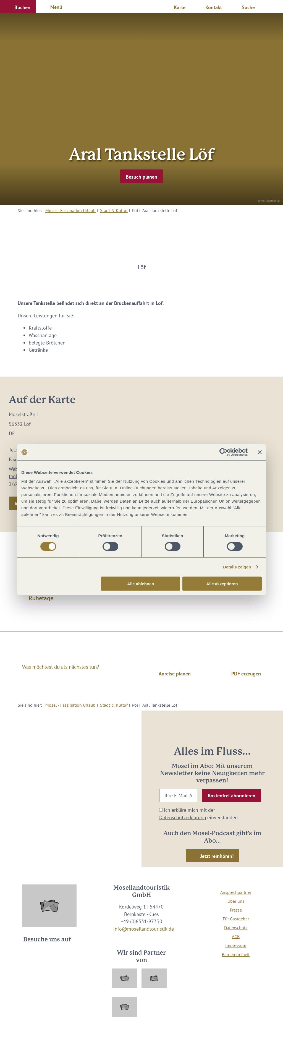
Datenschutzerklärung (182, 817)
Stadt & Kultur (114, 210)
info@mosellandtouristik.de (143, 929)
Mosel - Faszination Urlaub (70, 210)
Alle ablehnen (140, 583)
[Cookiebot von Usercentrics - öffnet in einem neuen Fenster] (223, 452)
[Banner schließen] (260, 452)
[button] (18, 6)
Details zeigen (237, 567)
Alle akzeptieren (222, 583)
